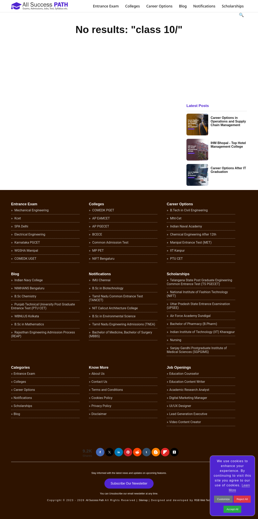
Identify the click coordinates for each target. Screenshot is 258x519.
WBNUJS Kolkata (26, 316)
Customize (223, 499)
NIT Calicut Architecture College (115, 308)
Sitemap (143, 500)
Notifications (204, 6)
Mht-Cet (175, 218)
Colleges (132, 6)
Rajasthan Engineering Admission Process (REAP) (43, 334)
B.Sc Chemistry (25, 296)
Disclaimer (99, 414)
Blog (183, 6)
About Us (98, 374)
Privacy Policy (101, 406)
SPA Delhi (21, 226)
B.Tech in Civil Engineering (188, 210)
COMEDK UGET (25, 259)
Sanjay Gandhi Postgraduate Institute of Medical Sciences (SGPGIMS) (197, 350)
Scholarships (233, 6)
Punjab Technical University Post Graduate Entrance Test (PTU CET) (43, 306)
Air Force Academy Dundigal (190, 316)
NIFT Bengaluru (103, 259)
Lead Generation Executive (188, 414)
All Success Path (95, 500)
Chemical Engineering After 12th (192, 234)
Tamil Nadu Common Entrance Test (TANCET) (116, 298)
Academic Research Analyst (189, 390)
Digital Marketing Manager (188, 398)
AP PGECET (100, 226)
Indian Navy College (28, 280)
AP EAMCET (101, 218)
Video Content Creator (185, 422)
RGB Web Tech (202, 500)
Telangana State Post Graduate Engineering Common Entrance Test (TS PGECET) (199, 282)
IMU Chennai (101, 280)
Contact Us (99, 382)
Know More (98, 367)
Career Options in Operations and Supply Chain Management (228, 121)
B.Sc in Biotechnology (107, 288)
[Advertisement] (216, 65)
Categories (20, 367)
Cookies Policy (102, 398)
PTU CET (176, 259)
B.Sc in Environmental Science (114, 316)
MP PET (98, 250)
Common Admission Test (110, 242)
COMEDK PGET (103, 210)
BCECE (97, 234)
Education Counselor (184, 374)
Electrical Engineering (29, 234)
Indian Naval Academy (185, 226)
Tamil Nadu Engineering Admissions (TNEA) (123, 324)
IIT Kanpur (177, 250)
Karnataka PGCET (27, 242)
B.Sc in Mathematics (29, 324)
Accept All (232, 509)
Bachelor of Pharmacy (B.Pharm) (193, 324)
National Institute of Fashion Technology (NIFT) (197, 294)
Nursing (175, 340)
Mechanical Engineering (31, 210)
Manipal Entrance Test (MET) (190, 242)
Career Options (159, 6)
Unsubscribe (116, 493)
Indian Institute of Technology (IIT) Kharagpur (202, 332)
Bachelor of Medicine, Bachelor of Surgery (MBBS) (120, 334)
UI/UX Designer (180, 406)
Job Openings (179, 367)
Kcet (17, 218)
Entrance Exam (106, 6)
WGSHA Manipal (26, 250)
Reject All (242, 499)
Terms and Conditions (107, 390)
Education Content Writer (187, 382)
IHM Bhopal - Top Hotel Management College (228, 144)
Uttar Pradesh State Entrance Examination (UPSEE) (198, 306)
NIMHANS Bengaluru (29, 288)
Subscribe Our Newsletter (129, 483)
